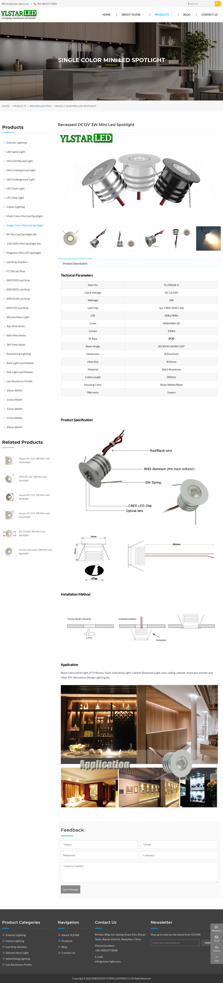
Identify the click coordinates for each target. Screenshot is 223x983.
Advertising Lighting (18, 353)
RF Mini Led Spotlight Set (21, 234)
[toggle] (50, 142)
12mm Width (14, 408)
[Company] (179, 855)
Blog (186, 14)
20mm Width (14, 427)
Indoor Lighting (15, 206)
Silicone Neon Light (17, 317)
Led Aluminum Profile (19, 381)
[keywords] (200, 3)
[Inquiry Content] (139, 872)
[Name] (99, 844)
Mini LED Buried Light (19, 161)
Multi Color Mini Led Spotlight (24, 216)
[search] (218, 3)
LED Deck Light (15, 188)
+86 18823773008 (47, 3)
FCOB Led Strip (15, 271)
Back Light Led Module (20, 363)
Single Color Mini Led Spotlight (24, 225)
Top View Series (15, 326)
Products (162, 14)
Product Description (75, 263)
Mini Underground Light (21, 170)
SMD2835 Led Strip (18, 289)
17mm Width (14, 417)
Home (106, 14)
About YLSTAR (131, 14)
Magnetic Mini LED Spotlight (23, 252)
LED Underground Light (20, 179)
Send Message (70, 889)
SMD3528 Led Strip (18, 298)
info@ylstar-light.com (17, 3)
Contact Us (209, 14)
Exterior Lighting (16, 142)
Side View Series (16, 335)
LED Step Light (15, 197)
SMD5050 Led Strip (18, 280)
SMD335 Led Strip (17, 307)
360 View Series (15, 344)
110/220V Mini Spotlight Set (23, 243)
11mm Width (14, 399)
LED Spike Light (15, 151)
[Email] (179, 844)
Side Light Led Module (19, 372)
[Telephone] (99, 855)
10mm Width (14, 390)
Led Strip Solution (17, 262)
